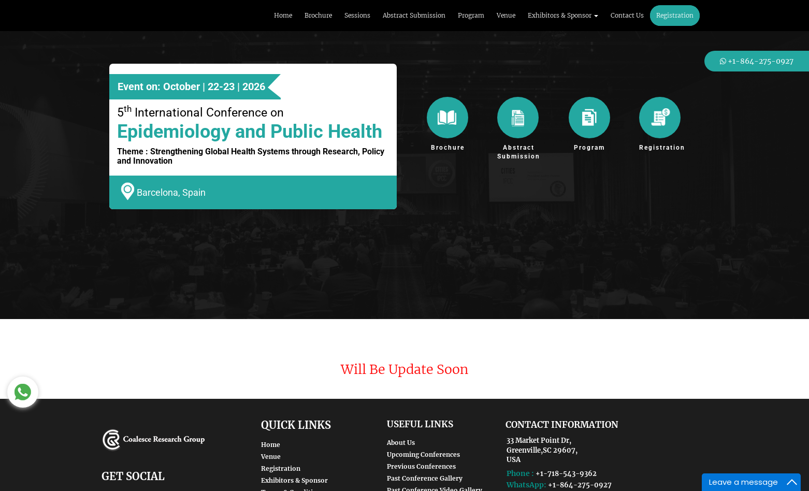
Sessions (357, 15)
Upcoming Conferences (423, 454)
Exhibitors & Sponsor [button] (563, 15)
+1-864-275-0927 (580, 485)
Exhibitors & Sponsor (294, 480)
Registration (675, 15)
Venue (506, 15)
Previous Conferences (421, 466)
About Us (401, 442)
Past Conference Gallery (425, 478)
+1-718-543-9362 (566, 473)
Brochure (318, 15)
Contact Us (627, 15)
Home (283, 15)
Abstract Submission (414, 15)
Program (471, 15)
